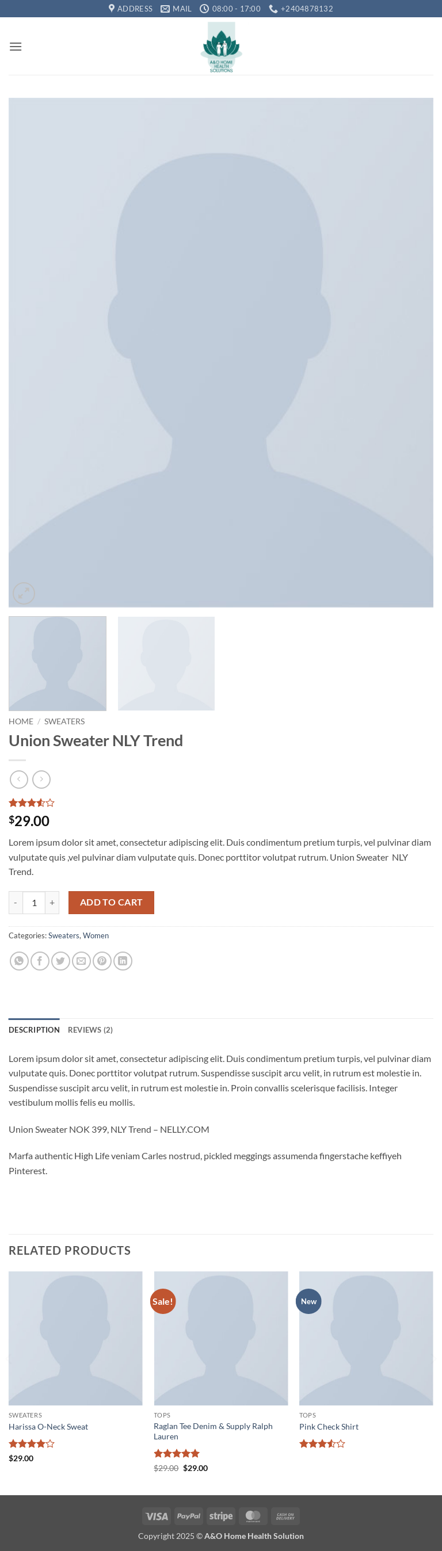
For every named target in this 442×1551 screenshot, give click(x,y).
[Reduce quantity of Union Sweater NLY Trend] (15, 902)
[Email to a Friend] (81, 961)
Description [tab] (34, 1029)
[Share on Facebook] (40, 961)
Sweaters (64, 721)
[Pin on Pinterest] (102, 961)
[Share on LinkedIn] (122, 961)
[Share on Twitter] (60, 961)
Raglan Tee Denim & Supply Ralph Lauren (213, 1431)
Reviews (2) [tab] (90, 1029)
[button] (15, 46)
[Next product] (19, 779)
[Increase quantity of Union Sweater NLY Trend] (52, 902)
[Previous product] (41, 779)
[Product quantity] (33, 902)
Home (21, 721)
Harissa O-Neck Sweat (48, 1426)
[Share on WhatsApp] (19, 961)
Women (96, 935)
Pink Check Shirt (329, 1426)
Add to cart (111, 902)
